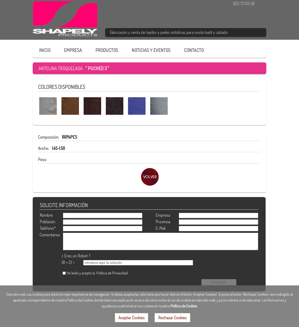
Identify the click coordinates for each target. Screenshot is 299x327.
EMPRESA (73, 50)
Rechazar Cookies (172, 317)
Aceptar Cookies (131, 317)
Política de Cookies (184, 306)
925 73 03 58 (244, 3)
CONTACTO (194, 50)
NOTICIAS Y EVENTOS (151, 50)
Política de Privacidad (112, 272)
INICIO (44, 50)
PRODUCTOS (107, 50)
